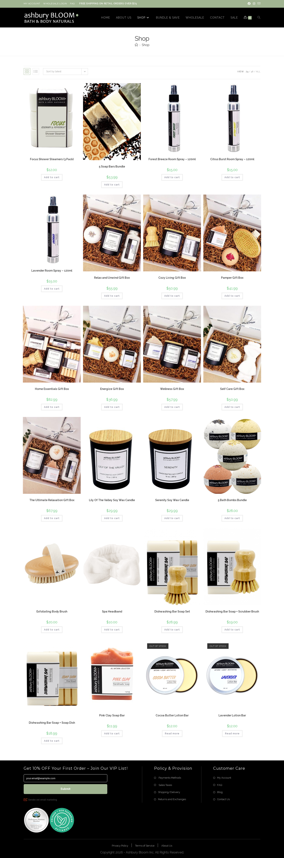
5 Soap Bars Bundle (112, 166)
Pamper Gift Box (232, 277)
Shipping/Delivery (169, 792)
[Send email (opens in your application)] (258, 4)
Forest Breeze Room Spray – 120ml (172, 159)
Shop (145, 45)
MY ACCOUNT (32, 3)
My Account (224, 777)
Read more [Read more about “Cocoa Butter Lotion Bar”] (172, 733)
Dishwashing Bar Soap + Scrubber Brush (232, 611)
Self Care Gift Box (232, 388)
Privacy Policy (120, 845)
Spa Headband (112, 611)
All (258, 71)
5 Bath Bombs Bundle (232, 500)
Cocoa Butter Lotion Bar (172, 715)
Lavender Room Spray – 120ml (51, 270)
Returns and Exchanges (172, 799)
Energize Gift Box (112, 388)
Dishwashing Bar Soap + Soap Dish (52, 722)
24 (247, 71)
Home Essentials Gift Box (52, 388)
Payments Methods (169, 777)
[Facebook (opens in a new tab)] (249, 4)
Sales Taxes (165, 785)
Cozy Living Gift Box (172, 277)
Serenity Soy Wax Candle (172, 500)
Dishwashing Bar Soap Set (172, 611)
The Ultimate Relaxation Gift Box (51, 500)
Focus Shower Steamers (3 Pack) (52, 159)
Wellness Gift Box (172, 388)
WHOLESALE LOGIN (55, 3)
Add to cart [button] (52, 177)
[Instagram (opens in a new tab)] (254, 4)
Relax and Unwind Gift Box (112, 277)
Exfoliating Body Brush (51, 611)
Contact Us (223, 799)
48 (252, 71)
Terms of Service (144, 845)
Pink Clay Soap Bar (112, 715)
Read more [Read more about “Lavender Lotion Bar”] (232, 733)
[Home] (136, 45)
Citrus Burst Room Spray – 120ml (232, 159)
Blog (220, 792)
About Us (166, 845)
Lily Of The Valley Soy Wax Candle (112, 500)
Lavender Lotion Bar (232, 715)
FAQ (72, 3)
